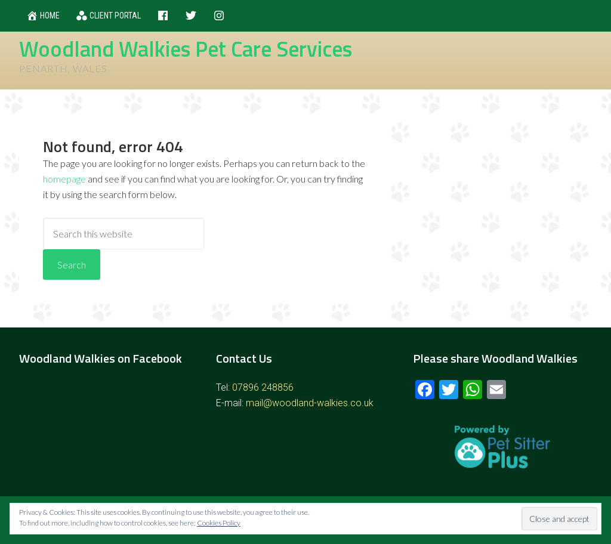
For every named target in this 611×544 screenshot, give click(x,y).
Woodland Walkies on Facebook (100, 358)
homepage (64, 178)
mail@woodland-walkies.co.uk (310, 403)
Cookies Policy (218, 522)
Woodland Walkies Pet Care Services (185, 48)
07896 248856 (263, 387)
